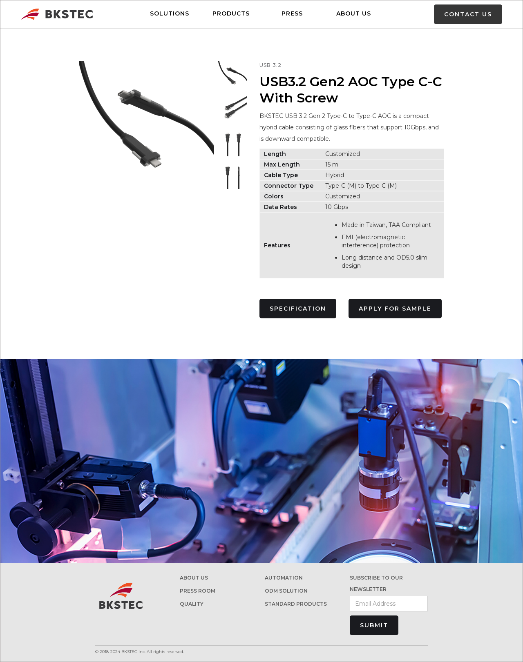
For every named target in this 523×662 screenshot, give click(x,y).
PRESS (292, 13)
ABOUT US (353, 13)
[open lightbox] (233, 76)
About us (194, 578)
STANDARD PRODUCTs (296, 604)
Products (231, 13)
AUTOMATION (284, 578)
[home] (57, 14)
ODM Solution (286, 591)
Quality (191, 604)
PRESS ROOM (197, 591)
